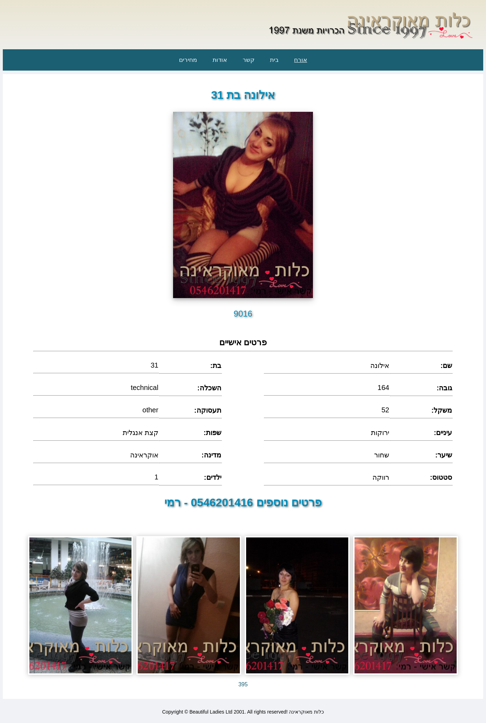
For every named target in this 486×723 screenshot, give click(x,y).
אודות (220, 60)
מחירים (188, 60)
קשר (249, 60)
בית (274, 60)
